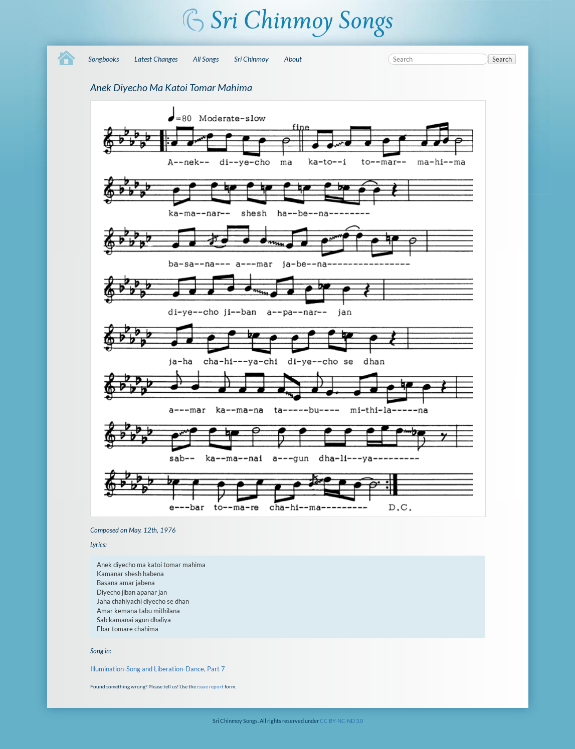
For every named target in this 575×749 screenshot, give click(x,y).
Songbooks (103, 59)
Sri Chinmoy (251, 59)
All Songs (206, 59)
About (293, 59)
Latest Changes (155, 59)
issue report (210, 686)
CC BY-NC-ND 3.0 (341, 720)
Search (502, 59)
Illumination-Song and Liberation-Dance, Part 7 (157, 669)
